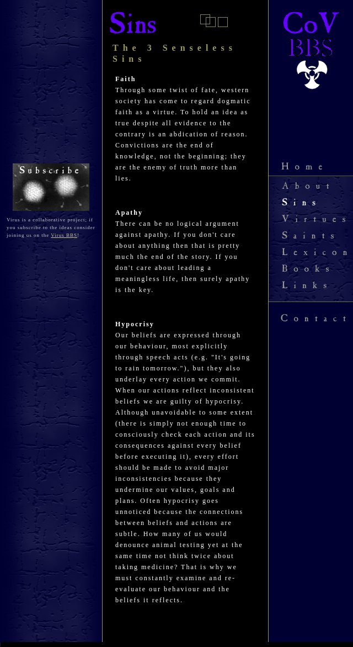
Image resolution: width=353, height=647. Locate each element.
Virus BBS (64, 235)
